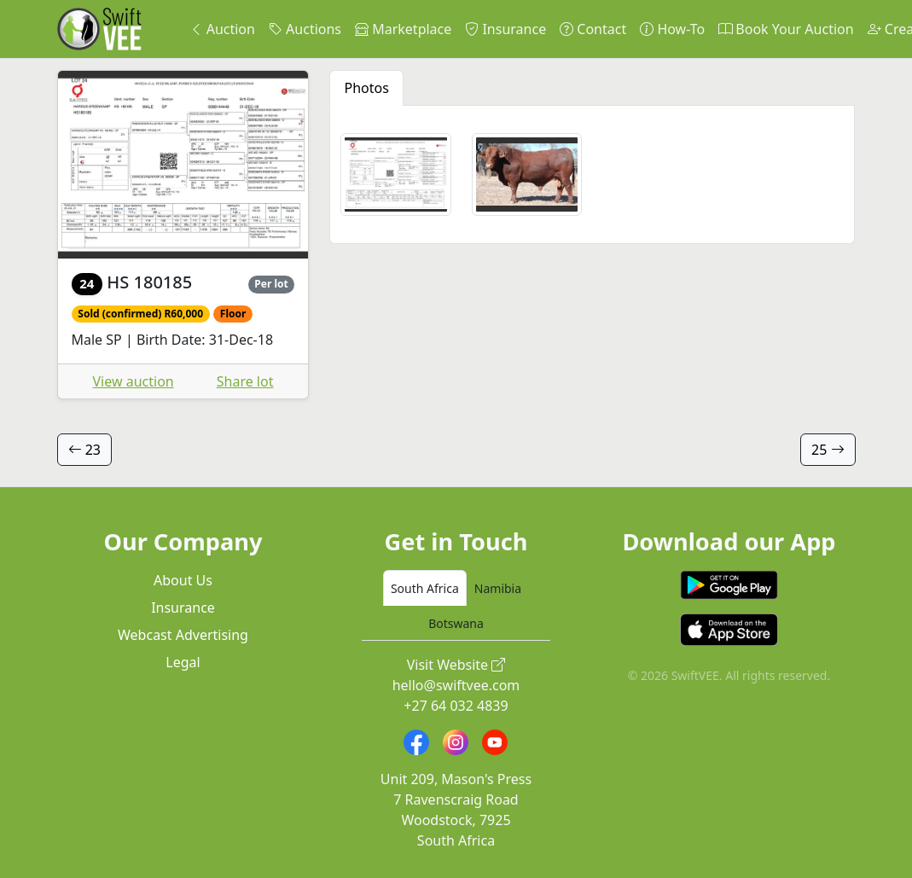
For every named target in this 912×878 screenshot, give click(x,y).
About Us (183, 580)
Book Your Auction (785, 29)
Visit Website (456, 664)
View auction (133, 381)
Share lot (245, 381)
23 (84, 449)
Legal (183, 662)
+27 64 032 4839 (456, 705)
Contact (593, 29)
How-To (672, 29)
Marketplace (403, 29)
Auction (222, 29)
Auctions (305, 29)
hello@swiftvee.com (456, 685)
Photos (366, 87)
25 (827, 449)
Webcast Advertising (183, 634)
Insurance (505, 29)
